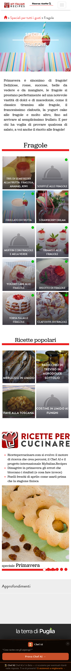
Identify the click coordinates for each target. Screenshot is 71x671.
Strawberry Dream (52, 220)
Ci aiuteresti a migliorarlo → (51, 668)
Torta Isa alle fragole (18, 320)
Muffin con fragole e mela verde (18, 252)
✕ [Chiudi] (68, 643)
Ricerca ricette (41, 3)
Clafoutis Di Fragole (52, 322)
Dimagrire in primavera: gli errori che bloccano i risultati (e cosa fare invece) (35, 470)
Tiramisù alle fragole (52, 252)
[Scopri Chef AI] (35, 651)
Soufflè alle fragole (52, 186)
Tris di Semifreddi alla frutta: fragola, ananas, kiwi (19, 182)
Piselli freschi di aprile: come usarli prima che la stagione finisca (37, 479)
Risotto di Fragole (52, 288)
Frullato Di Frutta (19, 220)
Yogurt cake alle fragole (19, 286)
